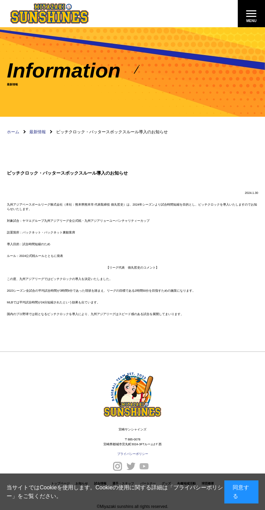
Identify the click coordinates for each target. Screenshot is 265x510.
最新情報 (37, 131)
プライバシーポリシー (132, 454)
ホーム (13, 131)
